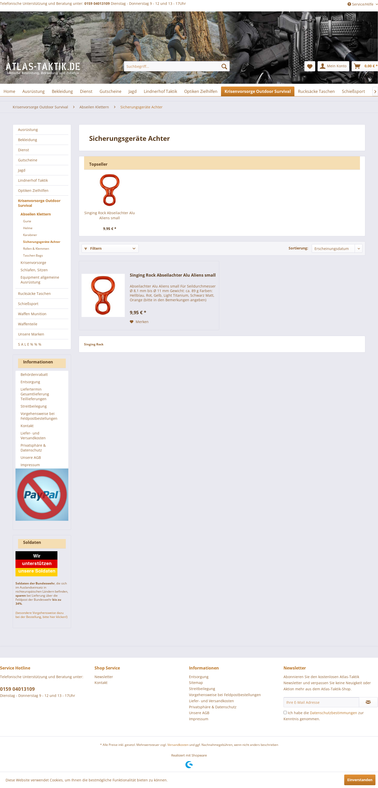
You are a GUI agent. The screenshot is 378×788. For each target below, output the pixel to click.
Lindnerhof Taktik (33, 180)
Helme (28, 228)
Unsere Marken (31, 334)
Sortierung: (298, 248)
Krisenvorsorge (33, 262)
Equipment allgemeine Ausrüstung (40, 279)
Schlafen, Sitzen (34, 269)
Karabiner (30, 235)
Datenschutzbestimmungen (333, 712)
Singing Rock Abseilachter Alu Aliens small (109, 215)
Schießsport (28, 303)
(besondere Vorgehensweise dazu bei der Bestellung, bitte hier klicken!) (41, 615)
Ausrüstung (28, 129)
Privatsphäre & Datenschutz (33, 447)
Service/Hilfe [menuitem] (361, 4)
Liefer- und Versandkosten (33, 435)
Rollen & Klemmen (36, 248)
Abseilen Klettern (36, 214)
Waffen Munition (32, 313)
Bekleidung (27, 139)
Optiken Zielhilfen (33, 190)
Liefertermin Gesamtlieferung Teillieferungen (35, 394)
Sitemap (196, 682)
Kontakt (27, 425)
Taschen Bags (33, 255)
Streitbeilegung (34, 406)
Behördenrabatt (34, 374)
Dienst (23, 149)
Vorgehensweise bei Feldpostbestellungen (39, 416)
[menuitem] (177, 66)
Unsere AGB (31, 457)
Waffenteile (27, 324)
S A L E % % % (29, 344)
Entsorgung (30, 381)
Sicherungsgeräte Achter (41, 242)
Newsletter (103, 676)
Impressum (30, 464)
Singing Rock (93, 344)
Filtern (93, 248)
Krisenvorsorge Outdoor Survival (39, 203)
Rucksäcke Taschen (34, 293)
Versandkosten (177, 745)
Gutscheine (27, 160)
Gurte (27, 221)
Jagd (21, 170)
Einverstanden (359, 779)
